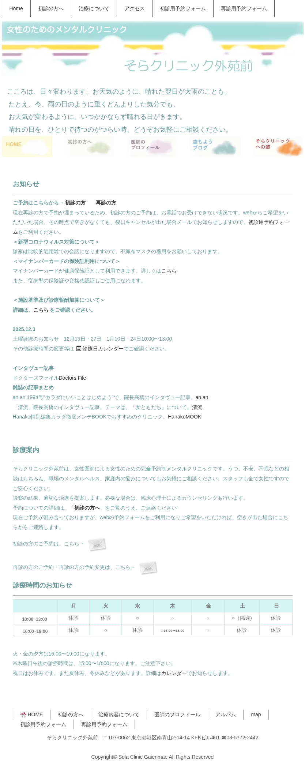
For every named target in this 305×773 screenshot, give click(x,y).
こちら (169, 271)
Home (16, 8)
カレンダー (174, 673)
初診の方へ (51, 8)
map (256, 714)
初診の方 (75, 203)
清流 (197, 407)
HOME (31, 714)
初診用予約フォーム (183, 8)
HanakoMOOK (184, 417)
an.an (202, 397)
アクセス (134, 8)
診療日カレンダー (100, 349)
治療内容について (118, 714)
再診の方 (106, 203)
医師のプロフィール (177, 714)
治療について (94, 8)
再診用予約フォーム (244, 8)
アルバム (225, 714)
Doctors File (72, 378)
